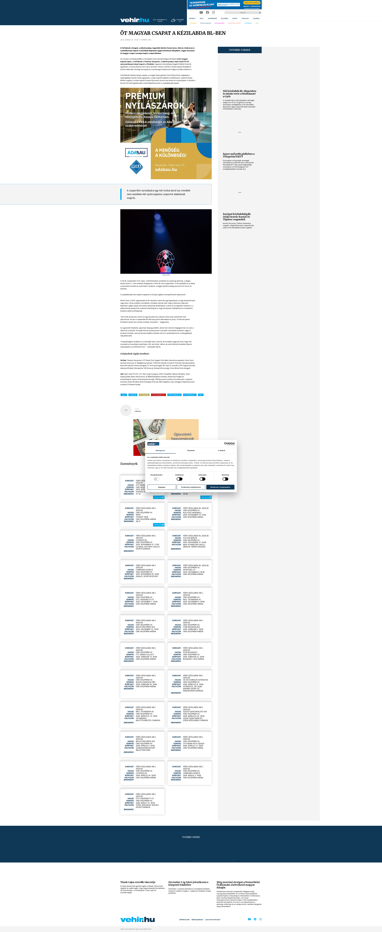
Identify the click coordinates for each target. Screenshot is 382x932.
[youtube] (201, 12)
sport (124, 395)
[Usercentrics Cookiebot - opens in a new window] (226, 443)
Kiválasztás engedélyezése (191, 487)
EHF (200, 395)
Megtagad (161, 487)
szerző (137, 409)
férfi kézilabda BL (174, 395)
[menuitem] (192, 18)
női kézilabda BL (189, 395)
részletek (158, 497)
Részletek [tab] (191, 450)
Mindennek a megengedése (220, 487)
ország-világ (144, 395)
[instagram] (213, 12)
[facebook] (207, 12)
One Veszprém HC (158, 395)
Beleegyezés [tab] (160, 450)
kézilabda (133, 395)
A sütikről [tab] (221, 450)
